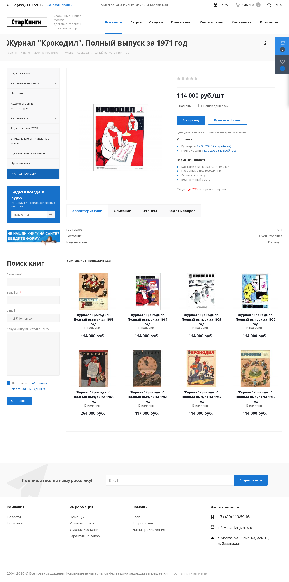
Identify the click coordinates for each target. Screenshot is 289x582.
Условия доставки (84, 529)
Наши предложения (148, 529)
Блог (136, 517)
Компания (15, 507)
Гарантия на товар (85, 536)
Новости (14, 517)
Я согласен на (30, 386)
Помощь (77, 517)
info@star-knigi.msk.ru (235, 527)
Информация (81, 507)
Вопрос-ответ (143, 523)
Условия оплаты (82, 523)
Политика (15, 523)
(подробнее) (222, 146)
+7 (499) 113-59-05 (234, 516)
